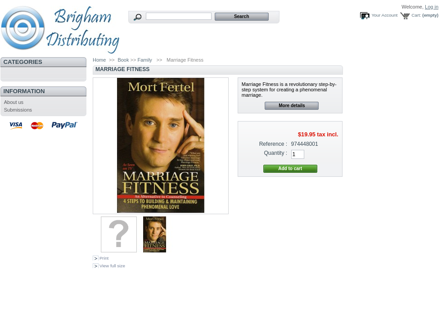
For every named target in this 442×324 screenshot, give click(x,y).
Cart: (416, 15)
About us (13, 102)
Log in (431, 6)
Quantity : (275, 153)
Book (123, 60)
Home (99, 60)
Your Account (384, 15)
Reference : (273, 144)
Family (144, 60)
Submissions (18, 109)
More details (292, 105)
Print (103, 258)
